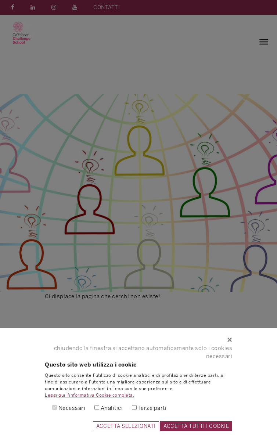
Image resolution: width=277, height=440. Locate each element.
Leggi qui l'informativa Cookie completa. (89, 395)
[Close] (138, 339)
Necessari (72, 407)
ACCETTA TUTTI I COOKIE (196, 426)
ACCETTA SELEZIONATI (126, 426)
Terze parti (152, 407)
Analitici (112, 407)
